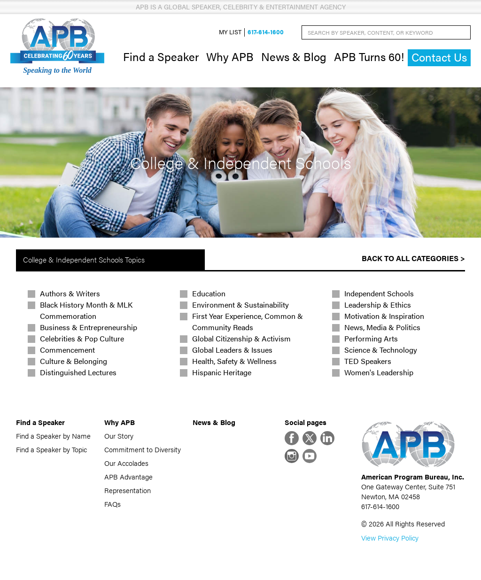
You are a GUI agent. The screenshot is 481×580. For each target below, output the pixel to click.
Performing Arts (371, 338)
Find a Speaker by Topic (51, 449)
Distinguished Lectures (78, 372)
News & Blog (293, 56)
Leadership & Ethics (377, 304)
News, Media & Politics (382, 327)
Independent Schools (379, 293)
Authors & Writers (70, 293)
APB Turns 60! (369, 56)
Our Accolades (126, 463)
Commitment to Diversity (142, 449)
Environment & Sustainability (240, 304)
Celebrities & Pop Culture (82, 338)
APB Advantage (128, 476)
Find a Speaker (161, 56)
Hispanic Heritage (221, 372)
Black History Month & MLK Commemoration (86, 310)
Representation (127, 490)
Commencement (67, 349)
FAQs (112, 504)
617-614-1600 (266, 32)
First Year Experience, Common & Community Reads (247, 321)
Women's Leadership (378, 372)
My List (230, 32)
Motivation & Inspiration (384, 315)
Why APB (230, 56)
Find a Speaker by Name (53, 436)
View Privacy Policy (390, 537)
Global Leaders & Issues (232, 349)
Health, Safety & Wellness (234, 361)
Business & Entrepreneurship (88, 327)
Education (208, 293)
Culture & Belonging (73, 361)
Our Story (118, 436)
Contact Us (439, 57)
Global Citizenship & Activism (241, 338)
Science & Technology (380, 349)
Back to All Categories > (413, 258)
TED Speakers (367, 361)
